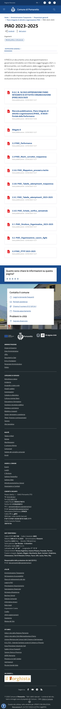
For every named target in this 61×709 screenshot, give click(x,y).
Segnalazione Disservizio (12, 589)
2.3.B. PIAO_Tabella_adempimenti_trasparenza (32, 183)
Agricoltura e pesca (10, 379)
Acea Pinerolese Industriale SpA (15, 646)
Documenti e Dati (10, 357)
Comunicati (8, 448)
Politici (6, 367)
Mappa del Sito (9, 621)
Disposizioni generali (41, 17)
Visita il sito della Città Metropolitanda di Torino (20, 636)
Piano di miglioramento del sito (14, 579)
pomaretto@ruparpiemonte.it (19, 509)
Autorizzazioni (9, 392)
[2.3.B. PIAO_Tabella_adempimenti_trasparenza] (8, 183)
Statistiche (8, 618)
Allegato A (16, 129)
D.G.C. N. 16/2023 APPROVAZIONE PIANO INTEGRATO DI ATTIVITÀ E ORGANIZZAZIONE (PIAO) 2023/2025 (31, 95)
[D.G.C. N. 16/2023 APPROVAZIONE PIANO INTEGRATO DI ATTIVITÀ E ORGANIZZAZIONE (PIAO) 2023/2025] (8, 92)
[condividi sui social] (9, 31)
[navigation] (4, 9)
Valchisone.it (8, 662)
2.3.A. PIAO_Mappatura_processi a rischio (30, 170)
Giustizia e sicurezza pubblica (14, 405)
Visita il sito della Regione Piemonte (16, 633)
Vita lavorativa (9, 424)
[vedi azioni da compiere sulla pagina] (21, 31)
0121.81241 (11, 497)
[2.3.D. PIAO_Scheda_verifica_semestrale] (8, 210)
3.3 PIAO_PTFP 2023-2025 (24, 251)
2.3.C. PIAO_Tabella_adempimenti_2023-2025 (32, 197)
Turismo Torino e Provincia (13, 652)
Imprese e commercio (11, 408)
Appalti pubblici (9, 388)
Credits (6, 611)
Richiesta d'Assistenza (11, 592)
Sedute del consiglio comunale (14, 452)
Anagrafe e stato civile (12, 385)
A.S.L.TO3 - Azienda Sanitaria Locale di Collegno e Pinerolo (24, 642)
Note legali (8, 605)
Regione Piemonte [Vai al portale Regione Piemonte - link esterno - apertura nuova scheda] (9, 3)
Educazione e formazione (12, 401)
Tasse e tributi (9, 436)
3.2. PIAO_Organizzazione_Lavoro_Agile (29, 237)
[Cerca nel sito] (54, 9)
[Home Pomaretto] (24, 9)
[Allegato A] (8, 129)
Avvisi (6, 455)
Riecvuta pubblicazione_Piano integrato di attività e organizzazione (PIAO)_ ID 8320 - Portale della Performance (30, 113)
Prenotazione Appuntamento (14, 586)
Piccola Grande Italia (11, 665)
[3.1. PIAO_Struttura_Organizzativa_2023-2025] (8, 224)
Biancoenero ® (17, 707)
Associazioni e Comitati (12, 486)
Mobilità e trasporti (10, 411)
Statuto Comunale (10, 598)
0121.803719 (12, 499)
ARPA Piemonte (9, 655)
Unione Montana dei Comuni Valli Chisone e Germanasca (23, 639)
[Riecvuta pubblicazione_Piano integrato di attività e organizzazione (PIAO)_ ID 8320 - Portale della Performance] (8, 111)
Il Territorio (7, 473)
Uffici (6, 354)
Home (6, 17)
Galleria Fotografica (10, 476)
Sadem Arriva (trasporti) (12, 649)
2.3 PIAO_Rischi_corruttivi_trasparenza (29, 156)
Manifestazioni (9, 442)
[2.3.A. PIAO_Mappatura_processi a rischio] (8, 170)
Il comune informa (10, 445)
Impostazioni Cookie (11, 608)
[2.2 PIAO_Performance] (8, 143)
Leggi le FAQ (8, 582)
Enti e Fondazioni (10, 361)
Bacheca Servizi (9, 595)
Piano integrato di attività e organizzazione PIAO (23, 20)
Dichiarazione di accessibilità (13, 576)
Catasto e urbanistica (11, 395)
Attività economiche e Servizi (14, 483)
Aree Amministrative (11, 351)
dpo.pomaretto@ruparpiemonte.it (20, 563)
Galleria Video (9, 480)
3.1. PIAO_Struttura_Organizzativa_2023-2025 (32, 224)
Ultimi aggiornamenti (11, 615)
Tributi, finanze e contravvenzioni (15, 417)
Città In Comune (47, 699)
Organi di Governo (10, 348)
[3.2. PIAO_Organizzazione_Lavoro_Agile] (8, 237)
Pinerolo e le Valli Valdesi (12, 659)
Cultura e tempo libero (11, 398)
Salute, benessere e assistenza (14, 414)
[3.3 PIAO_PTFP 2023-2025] (8, 251)
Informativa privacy (10, 602)
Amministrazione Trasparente (21, 17)
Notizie (6, 439)
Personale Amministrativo (13, 364)
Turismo (7, 421)
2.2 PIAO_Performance (22, 143)
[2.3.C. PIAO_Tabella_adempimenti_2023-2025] (8, 197)
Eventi (6, 467)
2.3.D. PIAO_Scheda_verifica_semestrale (30, 210)
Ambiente (7, 382)
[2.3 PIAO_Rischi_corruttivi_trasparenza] (8, 156)
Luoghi (6, 470)
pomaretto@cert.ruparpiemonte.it (20, 506)
